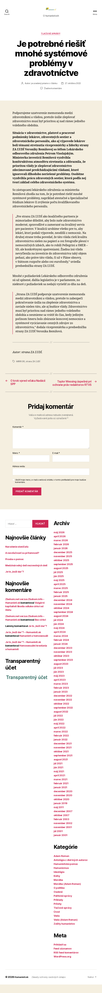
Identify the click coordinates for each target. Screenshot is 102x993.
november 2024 (63, 612)
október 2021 (61, 760)
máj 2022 (59, 732)
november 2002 (63, 831)
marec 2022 (61, 740)
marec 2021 (60, 787)
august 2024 (61, 624)
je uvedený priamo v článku (44, 87)
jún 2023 (59, 680)
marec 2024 (61, 644)
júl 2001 (58, 839)
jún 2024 (59, 632)
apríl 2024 (59, 640)
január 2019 (60, 811)
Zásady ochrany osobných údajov (51, 985)
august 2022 (61, 720)
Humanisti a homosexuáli (33, 644)
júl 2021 (58, 772)
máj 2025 (59, 588)
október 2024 (61, 616)
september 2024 (63, 620)
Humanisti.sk (21, 985)
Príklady (58, 908)
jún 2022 (59, 728)
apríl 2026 (59, 544)
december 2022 (63, 704)
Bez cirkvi (40, 628)
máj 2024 (59, 636)
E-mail (56, 462)
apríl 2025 (59, 592)
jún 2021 (58, 776)
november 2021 (63, 756)
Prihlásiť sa (60, 953)
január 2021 (60, 795)
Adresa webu (18, 475)
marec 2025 (61, 596)
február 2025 (61, 600)
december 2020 (63, 799)
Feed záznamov (63, 957)
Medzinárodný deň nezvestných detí (26, 574)
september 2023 (63, 668)
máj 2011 (59, 815)
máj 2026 (59, 540)
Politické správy (63, 904)
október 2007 (61, 823)
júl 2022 (58, 724)
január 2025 (61, 604)
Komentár (17, 435)
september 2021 (63, 764)
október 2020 (61, 807)
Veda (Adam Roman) (65, 928)
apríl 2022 (59, 736)
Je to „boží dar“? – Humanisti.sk (23, 640)
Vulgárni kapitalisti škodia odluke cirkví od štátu (24, 615)
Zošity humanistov (64, 932)
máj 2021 (59, 780)
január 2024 (61, 652)
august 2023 (61, 672)
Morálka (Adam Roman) (67, 892)
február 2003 (61, 827)
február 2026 (61, 552)
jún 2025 (59, 584)
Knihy (57, 884)
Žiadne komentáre (53, 92)
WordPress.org (62, 965)
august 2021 (61, 768)
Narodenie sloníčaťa (16, 555)
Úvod (57, 920)
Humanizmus (61, 876)
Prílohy (58, 912)
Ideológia (59, 880)
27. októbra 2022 (73, 87)
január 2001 (60, 843)
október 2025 (61, 568)
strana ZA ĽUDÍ (33, 365)
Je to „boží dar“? (14, 580)
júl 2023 (58, 676)
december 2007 (63, 819)
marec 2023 (61, 692)
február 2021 (61, 791)
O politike (59, 896)
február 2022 (61, 744)
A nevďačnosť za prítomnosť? (22, 561)
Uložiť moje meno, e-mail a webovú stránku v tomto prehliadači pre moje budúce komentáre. (50, 489)
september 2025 (63, 572)
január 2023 (61, 700)
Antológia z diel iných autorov (71, 868)
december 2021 (63, 752)
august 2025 (61, 576)
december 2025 (63, 560)
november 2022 (63, 708)
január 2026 (61, 556)
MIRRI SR (20, 365)
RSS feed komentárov (66, 961)
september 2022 (63, 716)
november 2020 (63, 803)
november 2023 (63, 660)
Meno (16, 462)
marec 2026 (61, 548)
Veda (57, 924)
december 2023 (63, 656)
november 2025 (63, 564)
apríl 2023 (59, 688)
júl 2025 (58, 580)
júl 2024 (58, 628)
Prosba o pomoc (14, 567)
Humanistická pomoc (66, 872)
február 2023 (61, 696)
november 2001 (63, 835)
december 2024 (63, 608)
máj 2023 (59, 684)
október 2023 (61, 664)
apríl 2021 (59, 784)
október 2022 (61, 712)
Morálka (58, 888)
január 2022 (60, 748)
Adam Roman (61, 864)
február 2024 (61, 648)
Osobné (58, 900)
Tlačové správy (51, 38)
